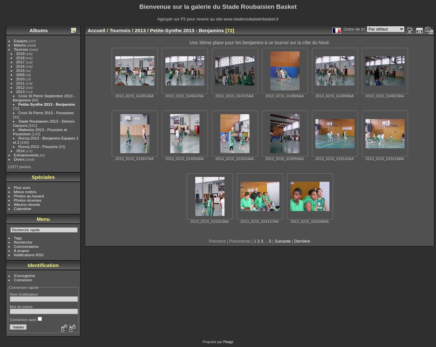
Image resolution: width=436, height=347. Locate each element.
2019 (20, 53)
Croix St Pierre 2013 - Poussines (46, 113)
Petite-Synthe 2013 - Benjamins (47, 104)
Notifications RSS (29, 255)
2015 (20, 70)
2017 (20, 62)
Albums (39, 30)
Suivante (283, 241)
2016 (20, 66)
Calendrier (23, 209)
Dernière (302, 241)
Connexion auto (26, 319)
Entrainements (26, 155)
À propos (21, 250)
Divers (19, 159)
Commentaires (26, 246)
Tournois (21, 49)
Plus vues (22, 187)
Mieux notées (25, 192)
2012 (20, 87)
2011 (20, 83)
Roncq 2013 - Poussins (38, 146)
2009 (20, 75)
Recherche (23, 242)
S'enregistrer (24, 276)
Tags (18, 238)
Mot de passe (21, 306)
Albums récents (27, 204)
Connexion (23, 280)
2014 (20, 151)
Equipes (21, 41)
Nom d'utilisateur (24, 294)
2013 (20, 91)
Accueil (97, 30)
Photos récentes (28, 200)
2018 (20, 58)
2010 (20, 79)
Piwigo (228, 342)
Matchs (20, 45)
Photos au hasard (29, 196)
